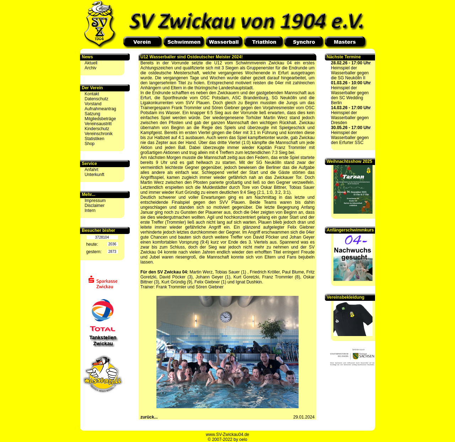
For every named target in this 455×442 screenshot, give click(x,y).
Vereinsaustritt (98, 123)
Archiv (90, 67)
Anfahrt (91, 169)
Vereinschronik (99, 133)
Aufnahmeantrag (100, 108)
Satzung (92, 113)
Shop (90, 143)
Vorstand (93, 103)
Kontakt (92, 93)
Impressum (95, 200)
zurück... (149, 417)
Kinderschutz (97, 128)
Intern (90, 210)
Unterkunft (94, 174)
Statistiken (94, 138)
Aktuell (91, 62)
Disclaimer (95, 205)
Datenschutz (96, 98)
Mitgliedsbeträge (100, 118)
